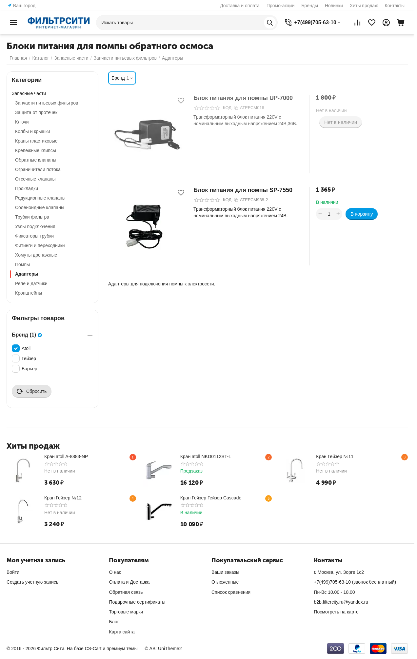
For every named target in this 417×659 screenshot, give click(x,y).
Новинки (334, 5)
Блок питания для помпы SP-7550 (242, 190)
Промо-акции (280, 5)
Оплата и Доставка (129, 582)
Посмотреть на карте (336, 611)
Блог (114, 621)
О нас (115, 572)
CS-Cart (93, 648)
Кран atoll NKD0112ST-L (205, 456)
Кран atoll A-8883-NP (66, 456)
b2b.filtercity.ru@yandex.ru (341, 602)
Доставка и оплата (240, 5)
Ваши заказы (225, 572)
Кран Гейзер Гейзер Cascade (211, 497)
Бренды (309, 5)
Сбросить (32, 391)
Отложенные (225, 582)
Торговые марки (126, 611)
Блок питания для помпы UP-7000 (243, 98)
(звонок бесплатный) (355, 582)
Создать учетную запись (32, 582)
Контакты (395, 5)
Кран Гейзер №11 (334, 456)
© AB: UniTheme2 (163, 648)
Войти (13, 572)
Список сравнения (230, 592)
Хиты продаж (364, 5)
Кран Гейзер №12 (63, 497)
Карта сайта (121, 631)
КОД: (228, 107)
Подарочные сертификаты (137, 602)
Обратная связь (126, 592)
